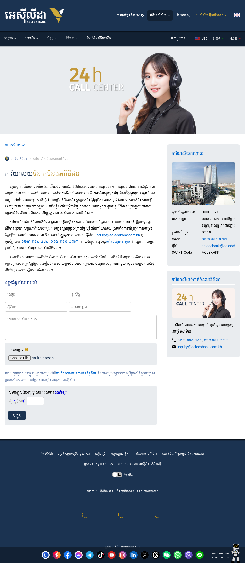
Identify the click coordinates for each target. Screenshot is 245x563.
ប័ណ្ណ (52, 38)
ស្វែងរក (183, 15)
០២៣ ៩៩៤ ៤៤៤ (35, 242)
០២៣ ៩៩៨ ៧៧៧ (214, 239)
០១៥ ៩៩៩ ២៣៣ (64, 242)
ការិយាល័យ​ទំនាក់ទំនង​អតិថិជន (196, 279)
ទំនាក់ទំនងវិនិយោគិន (99, 38)
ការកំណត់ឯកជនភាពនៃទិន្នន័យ (76, 373)
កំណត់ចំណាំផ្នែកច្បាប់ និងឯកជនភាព (183, 454)
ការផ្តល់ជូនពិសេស (130, 15)
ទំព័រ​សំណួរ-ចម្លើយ (118, 241)
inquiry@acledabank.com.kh (118, 235)
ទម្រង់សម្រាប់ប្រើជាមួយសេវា (74, 454)
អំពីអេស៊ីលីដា (160, 15)
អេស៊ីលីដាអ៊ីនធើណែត (212, 15)
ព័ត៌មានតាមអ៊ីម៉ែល (146, 454)
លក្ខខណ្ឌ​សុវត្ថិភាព (120, 454)
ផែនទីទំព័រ (47, 454)
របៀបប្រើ (100, 454)
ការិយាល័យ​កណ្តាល (188, 153)
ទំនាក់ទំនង (21, 159)
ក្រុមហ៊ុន (32, 38)
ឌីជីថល (72, 38)
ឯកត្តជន (10, 38)
